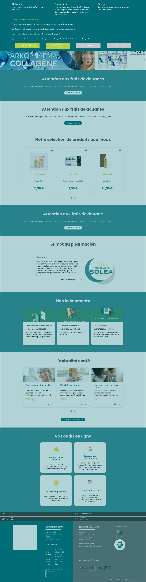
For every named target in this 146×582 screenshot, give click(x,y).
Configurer (118, 45)
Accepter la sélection (57, 45)
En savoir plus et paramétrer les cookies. (25, 19)
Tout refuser (88, 45)
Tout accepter (27, 45)
